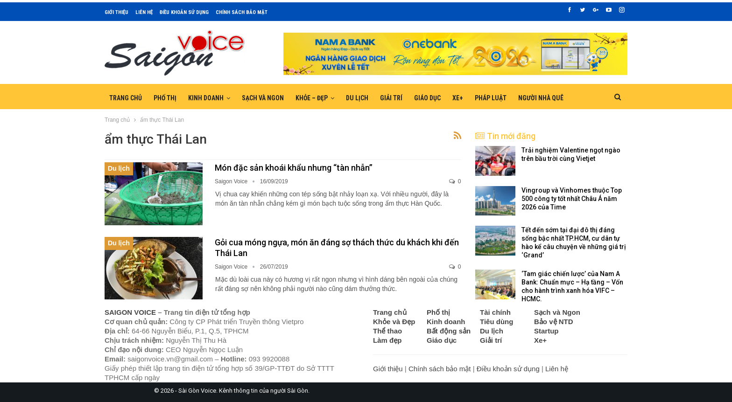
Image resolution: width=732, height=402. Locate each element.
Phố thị (165, 98)
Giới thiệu (116, 12)
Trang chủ (125, 98)
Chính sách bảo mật (241, 12)
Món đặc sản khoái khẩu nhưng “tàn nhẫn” (294, 168)
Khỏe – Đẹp (312, 98)
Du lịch (357, 98)
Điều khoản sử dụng (184, 12)
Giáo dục (427, 98)
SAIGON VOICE (130, 312)
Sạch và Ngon (263, 98)
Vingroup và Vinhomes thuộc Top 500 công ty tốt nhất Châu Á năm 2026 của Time (571, 199)
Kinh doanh (206, 98)
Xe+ (457, 98)
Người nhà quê (540, 98)
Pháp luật (491, 98)
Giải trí (391, 98)
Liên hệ (144, 12)
